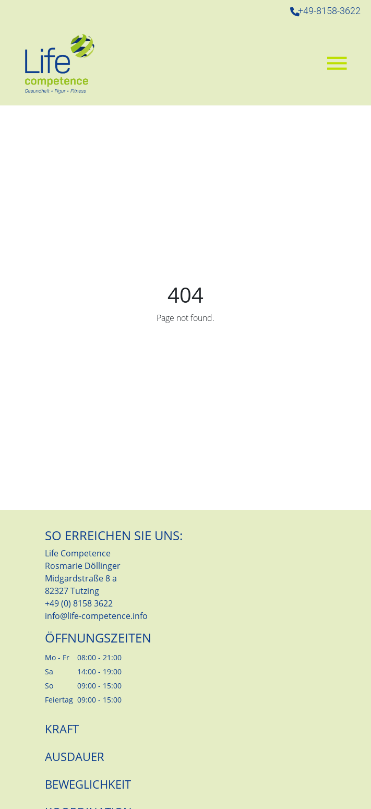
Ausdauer (74, 756)
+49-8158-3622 (329, 11)
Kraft (62, 728)
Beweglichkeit (88, 784)
